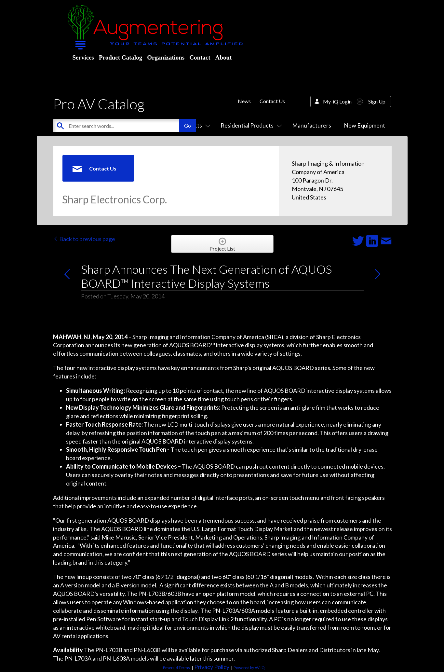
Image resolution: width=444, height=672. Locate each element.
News (244, 101)
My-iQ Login (337, 101)
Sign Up (376, 101)
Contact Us (272, 101)
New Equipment (364, 125)
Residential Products (250, 125)
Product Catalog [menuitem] (120, 57)
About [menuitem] (223, 57)
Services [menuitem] (83, 57)
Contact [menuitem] (199, 57)
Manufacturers (311, 125)
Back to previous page (84, 238)
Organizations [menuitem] (165, 57)
